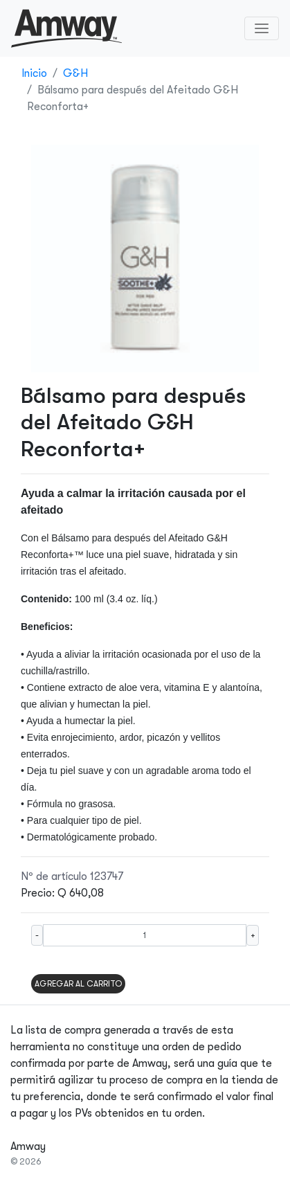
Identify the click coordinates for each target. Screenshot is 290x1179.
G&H (75, 73)
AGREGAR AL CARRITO (78, 984)
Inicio (34, 73)
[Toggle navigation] (261, 28)
